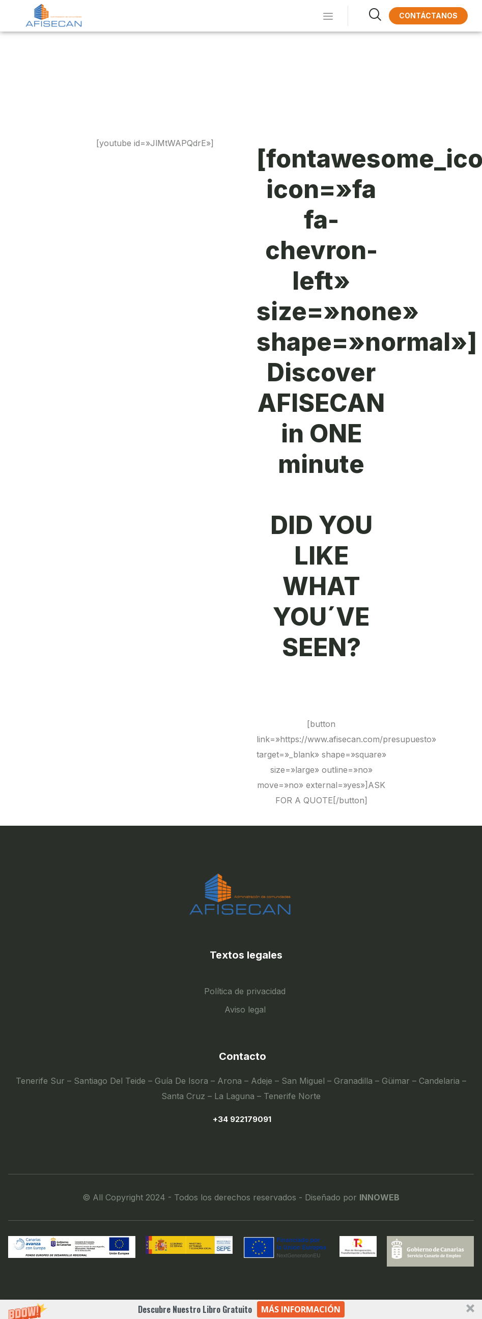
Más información (301, 1309)
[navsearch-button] (363, 16)
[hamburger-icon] (326, 15)
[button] (241, 1309)
